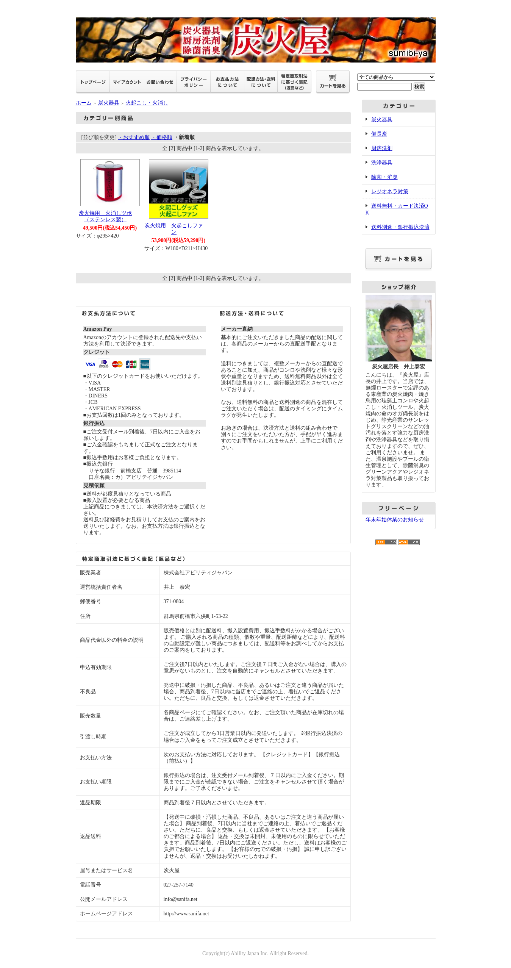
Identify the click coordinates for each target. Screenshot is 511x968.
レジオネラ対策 (389, 191)
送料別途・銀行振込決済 (400, 227)
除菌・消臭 (384, 177)
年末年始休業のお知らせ (395, 519)
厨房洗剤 (381, 148)
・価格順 (161, 137)
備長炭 (379, 134)
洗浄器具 (381, 163)
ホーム (84, 103)
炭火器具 (108, 103)
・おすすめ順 (134, 137)
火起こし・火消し (147, 103)
